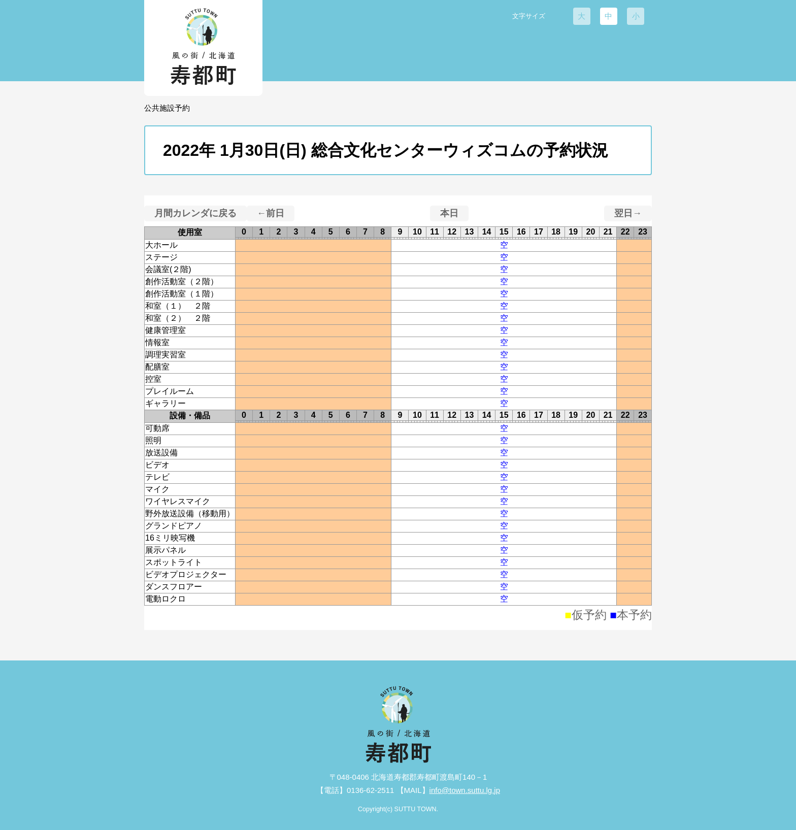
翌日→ (628, 213)
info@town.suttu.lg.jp (464, 790)
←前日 (270, 213)
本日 (449, 213)
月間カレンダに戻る (195, 213)
